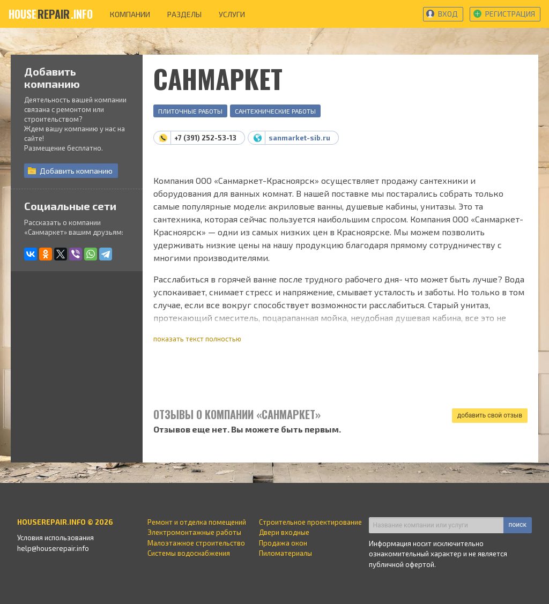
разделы (184, 14)
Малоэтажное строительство (196, 543)
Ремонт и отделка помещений (196, 522)
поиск (517, 524)
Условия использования (55, 537)
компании (130, 14)
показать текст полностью (197, 338)
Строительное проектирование (310, 522)
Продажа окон (283, 543)
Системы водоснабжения (188, 553)
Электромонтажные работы (194, 532)
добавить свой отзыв (489, 415)
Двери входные (284, 532)
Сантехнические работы (275, 111)
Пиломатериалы (285, 553)
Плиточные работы (190, 111)
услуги (232, 14)
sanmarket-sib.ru (299, 137)
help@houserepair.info (53, 548)
